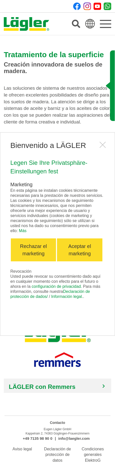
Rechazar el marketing (33, 249)
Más (22, 231)
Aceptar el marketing (79, 249)
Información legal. (67, 296)
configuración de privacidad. (57, 286)
